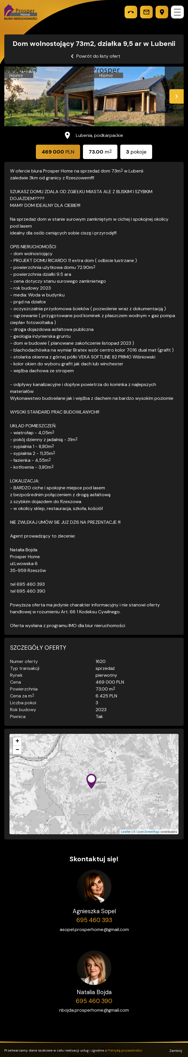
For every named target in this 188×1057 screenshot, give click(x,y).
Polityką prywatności (125, 1049)
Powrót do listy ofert (98, 56)
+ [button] (17, 741)
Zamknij (175, 1049)
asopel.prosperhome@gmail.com (94, 929)
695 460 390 (94, 1001)
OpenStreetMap (148, 832)
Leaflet (126, 832)
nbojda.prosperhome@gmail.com (94, 1010)
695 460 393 (94, 920)
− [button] (17, 750)
